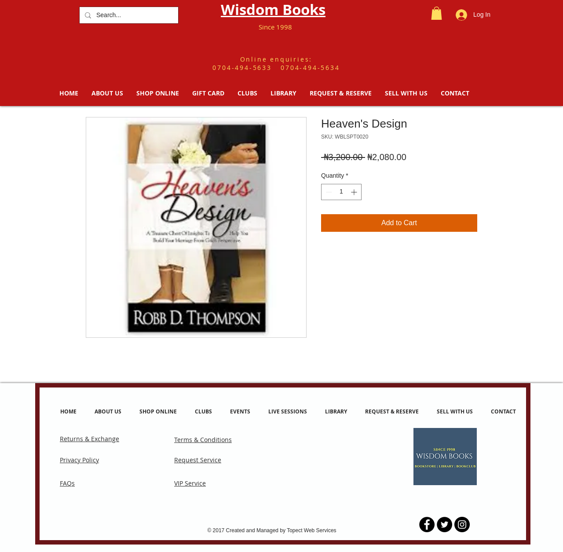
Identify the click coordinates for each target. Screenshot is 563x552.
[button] (436, 13)
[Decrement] (327, 192)
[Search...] (128, 15)
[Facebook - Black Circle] (427, 524)
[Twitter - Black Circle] (444, 524)
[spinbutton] (341, 192)
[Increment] (354, 192)
